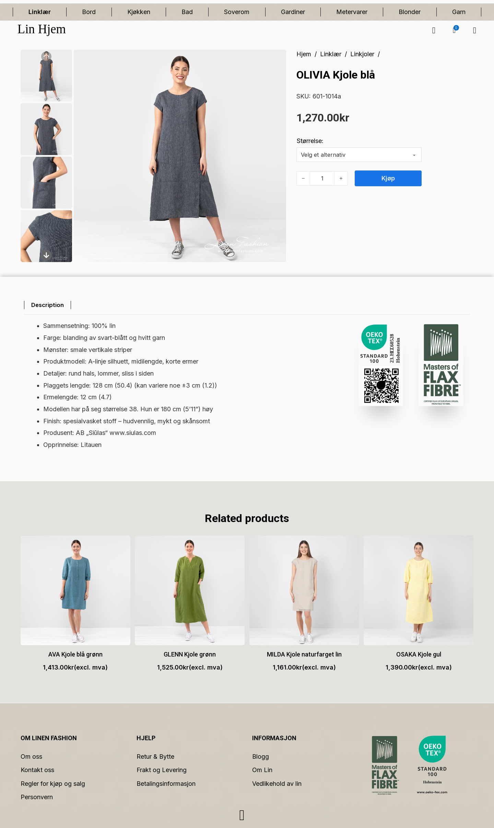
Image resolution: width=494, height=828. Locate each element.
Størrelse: (310, 140)
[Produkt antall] (322, 178)
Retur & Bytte (155, 756)
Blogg (260, 756)
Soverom (236, 11)
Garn (459, 11)
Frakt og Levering (162, 769)
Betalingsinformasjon (166, 783)
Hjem (303, 54)
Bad (187, 11)
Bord (89, 11)
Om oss (31, 756)
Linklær (39, 11)
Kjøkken (138, 11)
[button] (454, 30)
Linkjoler (362, 54)
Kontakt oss (37, 769)
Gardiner (293, 11)
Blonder (410, 11)
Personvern (37, 797)
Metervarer (351, 11)
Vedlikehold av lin (277, 783)
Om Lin (262, 769)
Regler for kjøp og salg (53, 783)
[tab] (48, 305)
